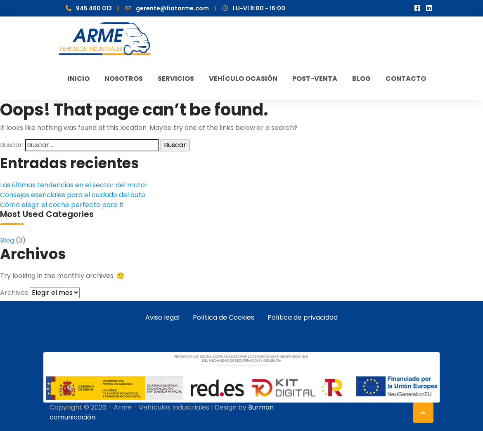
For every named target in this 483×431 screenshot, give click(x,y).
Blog (7, 240)
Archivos (14, 292)
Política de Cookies (223, 317)
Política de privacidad (303, 317)
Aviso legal (162, 317)
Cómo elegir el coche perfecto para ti (61, 205)
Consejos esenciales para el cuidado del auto (72, 195)
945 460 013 (94, 8)
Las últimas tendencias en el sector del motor (74, 185)
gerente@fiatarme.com (172, 8)
